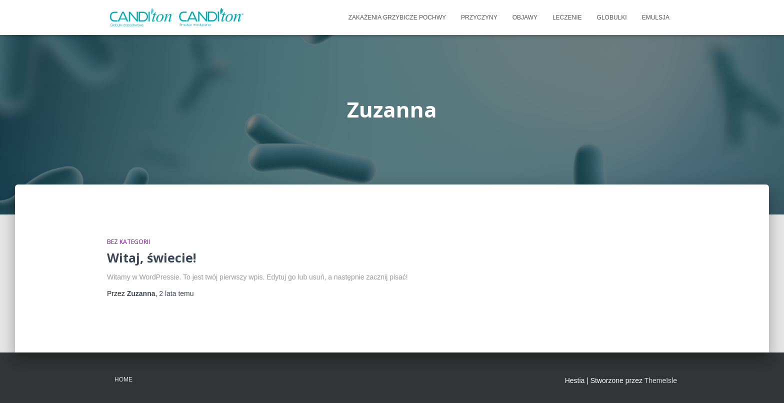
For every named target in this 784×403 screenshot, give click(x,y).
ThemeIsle (660, 380)
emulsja (656, 17)
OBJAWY (525, 17)
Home (123, 379)
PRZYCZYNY (479, 17)
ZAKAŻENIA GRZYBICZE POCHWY (397, 17)
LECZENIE (567, 17)
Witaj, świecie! (151, 257)
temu (176, 294)
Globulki (612, 17)
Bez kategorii (128, 242)
